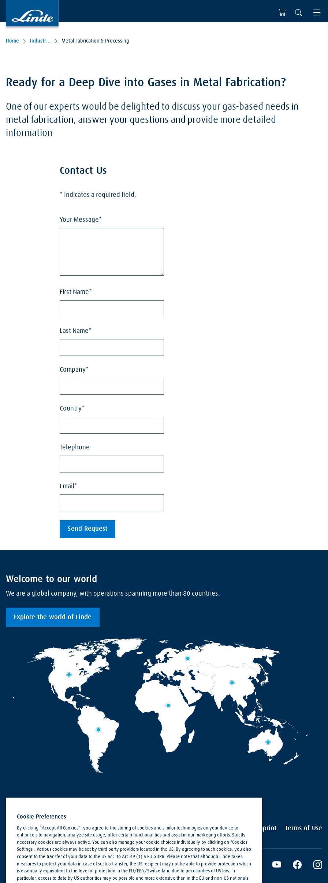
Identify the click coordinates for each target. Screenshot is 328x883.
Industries (40, 41)
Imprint (266, 828)
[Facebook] (297, 865)
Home (12, 41)
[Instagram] (317, 865)
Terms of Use (303, 828)
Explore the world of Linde (53, 617)
